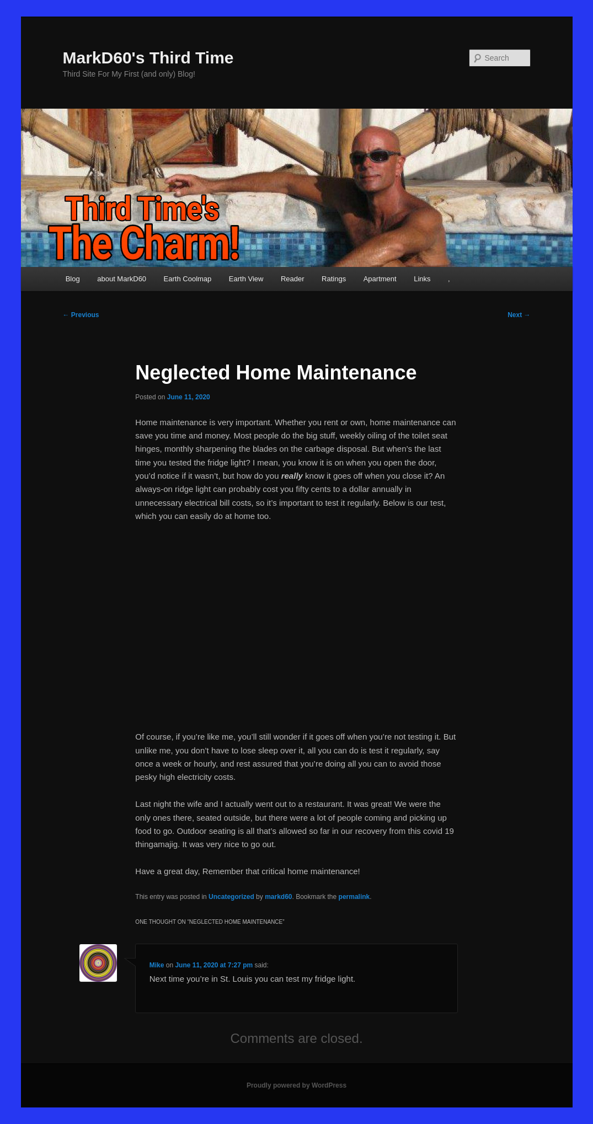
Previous (81, 315)
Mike (156, 965)
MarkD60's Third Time (148, 58)
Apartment (380, 279)
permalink (354, 897)
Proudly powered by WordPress (296, 1085)
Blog (73, 279)
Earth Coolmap (188, 279)
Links (422, 279)
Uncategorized (231, 897)
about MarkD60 (121, 279)
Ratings (334, 279)
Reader (292, 279)
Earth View (246, 279)
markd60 (278, 897)
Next (518, 315)
